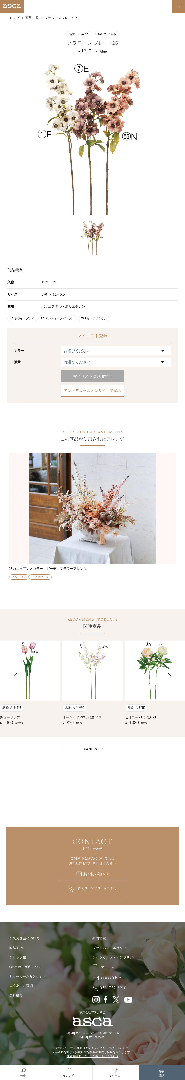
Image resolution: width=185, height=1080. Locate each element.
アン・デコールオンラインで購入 (92, 391)
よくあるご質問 (21, 986)
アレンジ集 (17, 957)
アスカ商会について (24, 938)
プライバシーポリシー (109, 948)
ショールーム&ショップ (27, 976)
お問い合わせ (96, 874)
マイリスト (109, 967)
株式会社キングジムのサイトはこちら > (92, 1056)
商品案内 (16, 948)
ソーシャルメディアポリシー (114, 957)
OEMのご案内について (27, 967)
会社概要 (16, 995)
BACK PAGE (92, 749)
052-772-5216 (97, 889)
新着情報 (99, 938)
